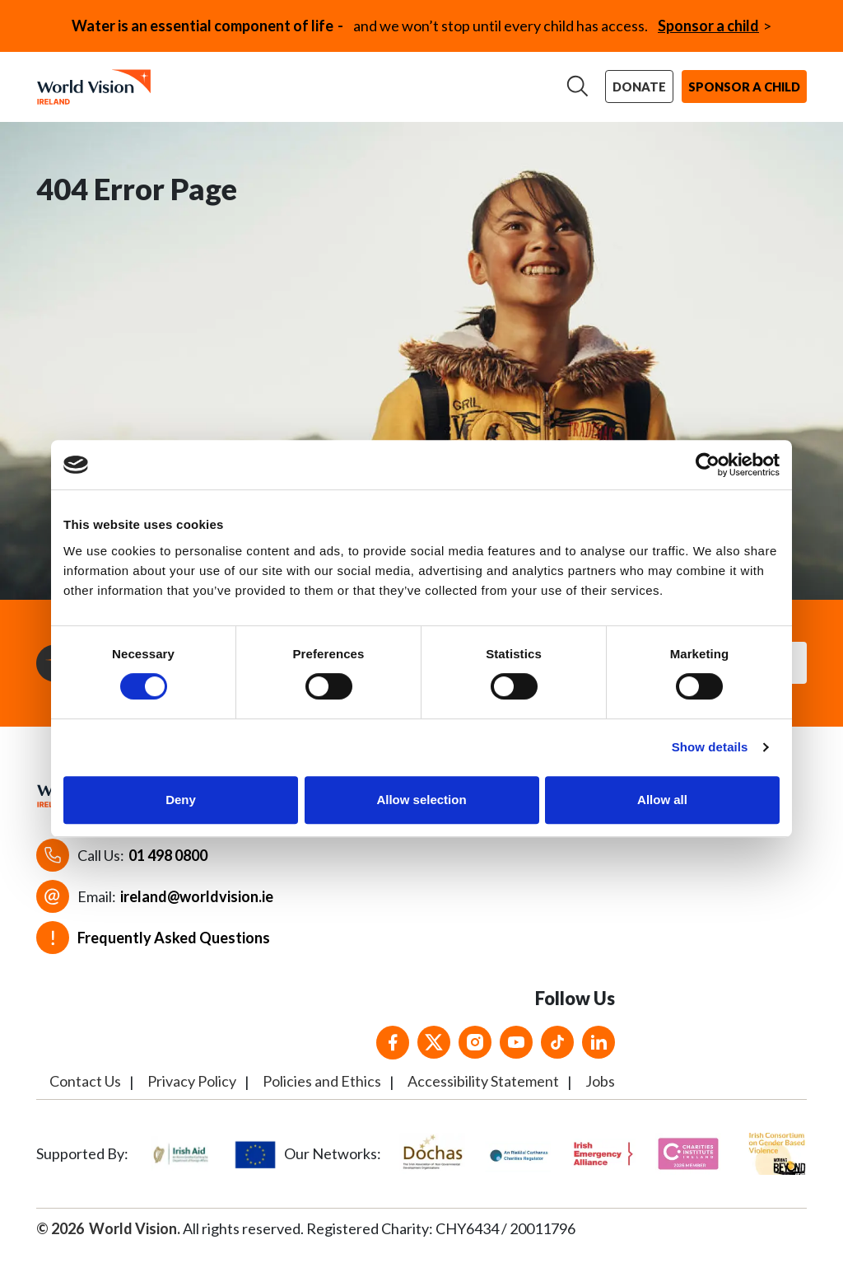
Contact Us (85, 1096)
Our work (290, 83)
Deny (180, 800)
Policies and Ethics (322, 1096)
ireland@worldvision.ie (196, 911)
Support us (388, 83)
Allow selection (421, 800)
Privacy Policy (191, 1096)
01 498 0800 (167, 870)
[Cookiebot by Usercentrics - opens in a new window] (708, 464)
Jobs (600, 1096)
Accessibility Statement (483, 1096)
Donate (643, 88)
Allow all (662, 800)
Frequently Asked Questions (173, 952)
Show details (710, 747)
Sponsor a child (708, 25)
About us (200, 83)
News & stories (500, 83)
